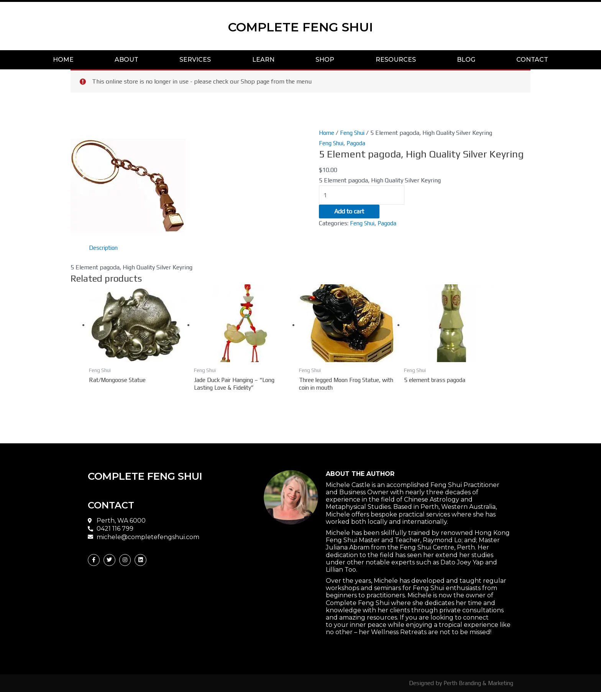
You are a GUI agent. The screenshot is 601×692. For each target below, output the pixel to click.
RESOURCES (396, 59)
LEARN (263, 59)
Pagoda (358, 143)
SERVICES (195, 59)
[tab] (104, 248)
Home (327, 132)
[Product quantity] (362, 195)
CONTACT (532, 59)
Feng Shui (354, 132)
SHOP (324, 59)
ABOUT (126, 59)
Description (104, 247)
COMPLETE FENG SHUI (300, 25)
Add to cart (349, 212)
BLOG (466, 59)
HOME (63, 59)
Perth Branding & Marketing (475, 683)
